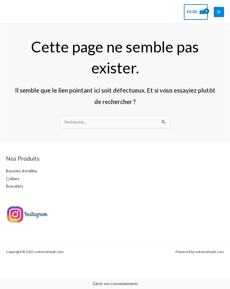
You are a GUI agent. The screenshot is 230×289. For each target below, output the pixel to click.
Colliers (12, 178)
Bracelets (14, 186)
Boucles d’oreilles (21, 170)
